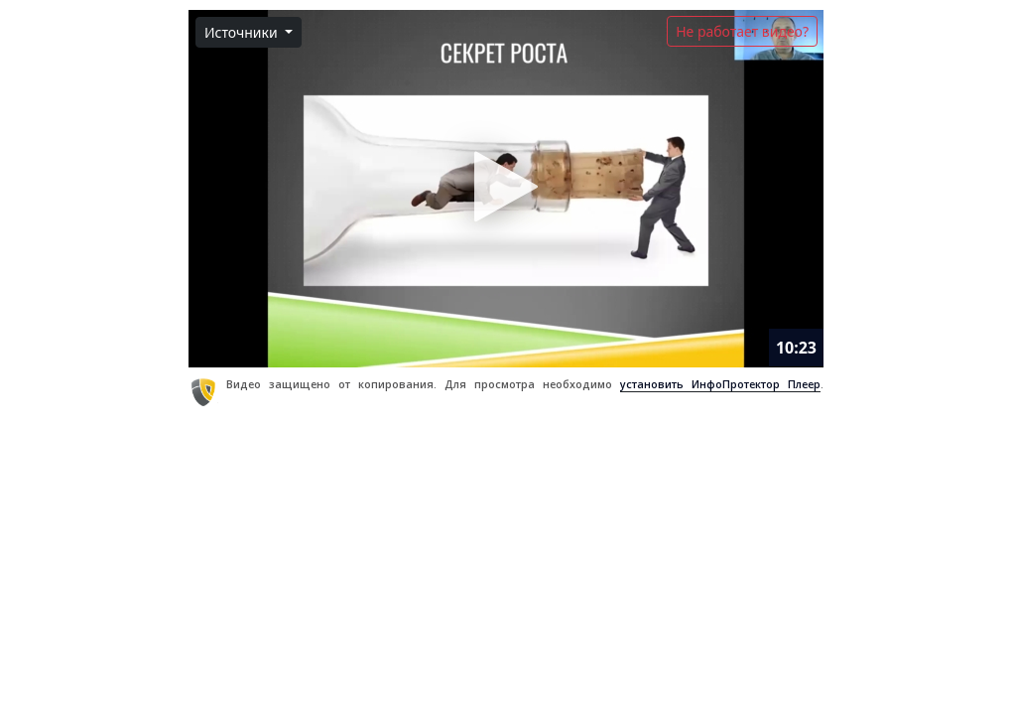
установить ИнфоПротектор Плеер (720, 384)
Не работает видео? (742, 31)
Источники (242, 32)
